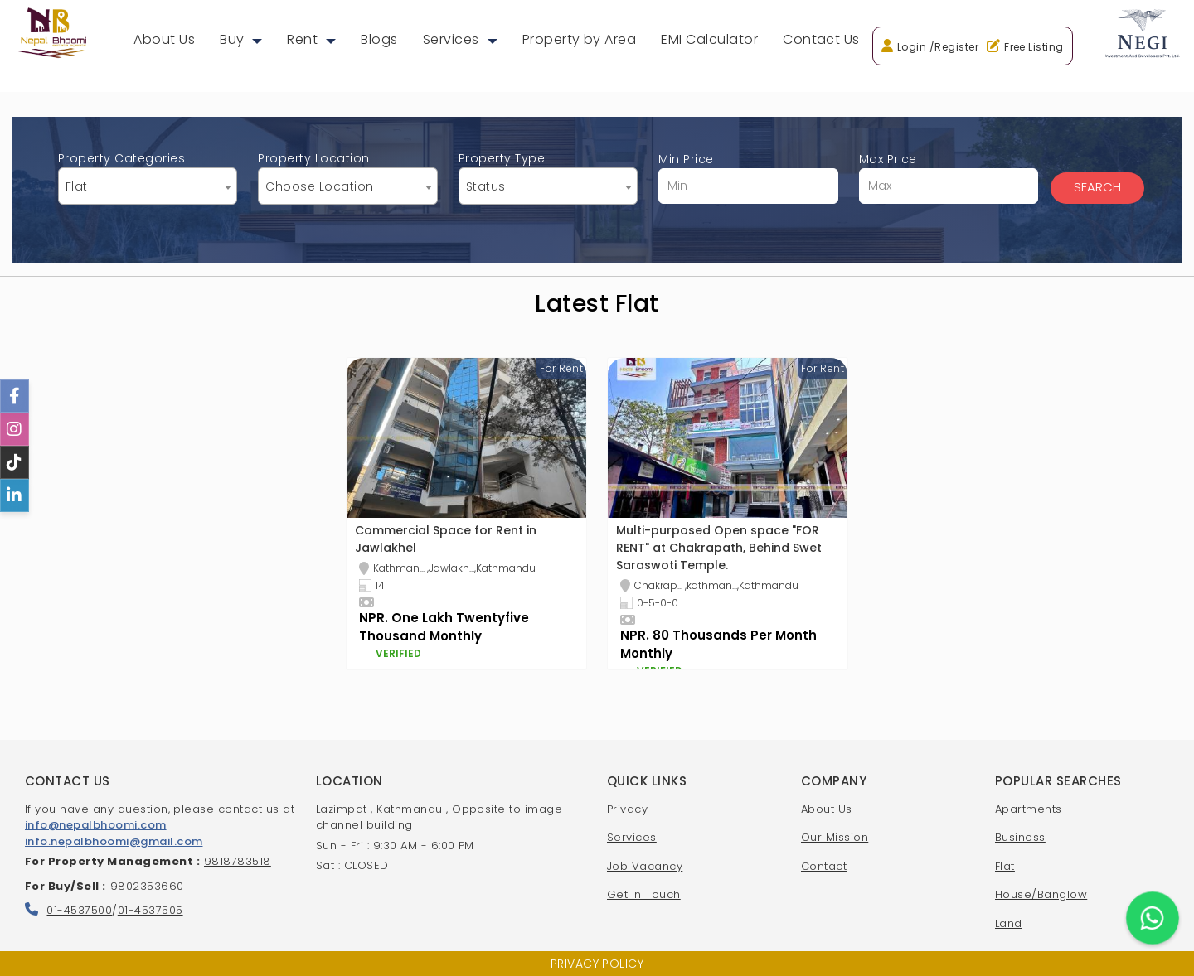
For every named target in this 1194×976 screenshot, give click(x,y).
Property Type (548, 177)
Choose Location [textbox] (319, 186)
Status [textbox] (486, 186)
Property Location (347, 177)
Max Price (948, 177)
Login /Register (937, 47)
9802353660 (147, 886)
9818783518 (237, 861)
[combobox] (147, 186)
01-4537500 (79, 910)
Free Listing (1034, 47)
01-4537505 (150, 910)
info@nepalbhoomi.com (96, 825)
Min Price (747, 177)
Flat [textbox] (77, 186)
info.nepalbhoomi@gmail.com (113, 841)
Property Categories (147, 177)
